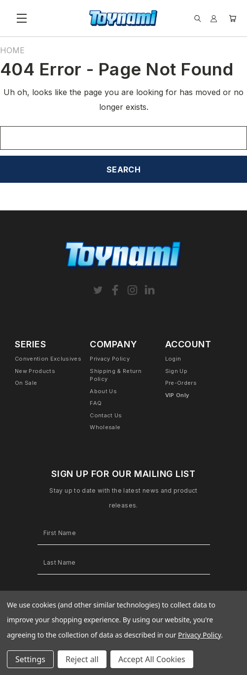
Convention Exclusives (48, 358)
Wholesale (105, 427)
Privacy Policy (110, 358)
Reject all (82, 659)
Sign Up (176, 371)
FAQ (96, 403)
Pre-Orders (181, 382)
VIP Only (177, 395)
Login (173, 358)
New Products (35, 371)
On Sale (26, 382)
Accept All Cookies (151, 659)
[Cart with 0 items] (232, 18)
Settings (30, 659)
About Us (103, 391)
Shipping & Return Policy (115, 375)
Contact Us (106, 415)
